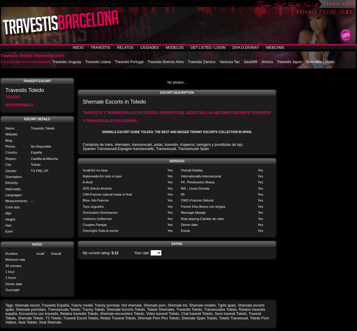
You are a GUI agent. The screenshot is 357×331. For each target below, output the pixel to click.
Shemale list (177, 305)
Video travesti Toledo (162, 314)
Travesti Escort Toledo (80, 318)
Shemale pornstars (31, 309)
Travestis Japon (289, 62)
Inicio (78, 48)
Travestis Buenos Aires (166, 62)
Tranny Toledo (93, 309)
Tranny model (82, 305)
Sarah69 (250, 62)
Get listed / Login (208, 48)
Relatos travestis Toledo (79, 314)
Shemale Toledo (30, 318)
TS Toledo (53, 318)
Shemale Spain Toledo (199, 318)
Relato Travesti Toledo (118, 318)
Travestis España (55, 305)
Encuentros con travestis (38, 314)
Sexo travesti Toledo (230, 314)
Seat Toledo (27, 322)
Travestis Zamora (201, 62)
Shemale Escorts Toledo (126, 309)
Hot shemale (131, 305)
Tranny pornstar (107, 305)
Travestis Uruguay (66, 62)
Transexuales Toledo (220, 309)
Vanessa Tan (229, 62)
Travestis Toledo (189, 309)
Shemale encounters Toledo (122, 314)
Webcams (275, 48)
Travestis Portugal (129, 62)
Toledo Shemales (160, 309)
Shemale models (202, 305)
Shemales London (320, 62)
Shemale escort (27, 305)
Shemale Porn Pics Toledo (159, 318)
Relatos (125, 48)
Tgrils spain (227, 305)
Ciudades (149, 48)
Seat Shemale (50, 322)
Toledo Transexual (233, 318)
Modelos (175, 48)
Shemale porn (154, 305)
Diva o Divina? (245, 48)
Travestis (100, 48)
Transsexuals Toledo (64, 309)
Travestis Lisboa (98, 62)
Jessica (267, 62)
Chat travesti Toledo (197, 314)
